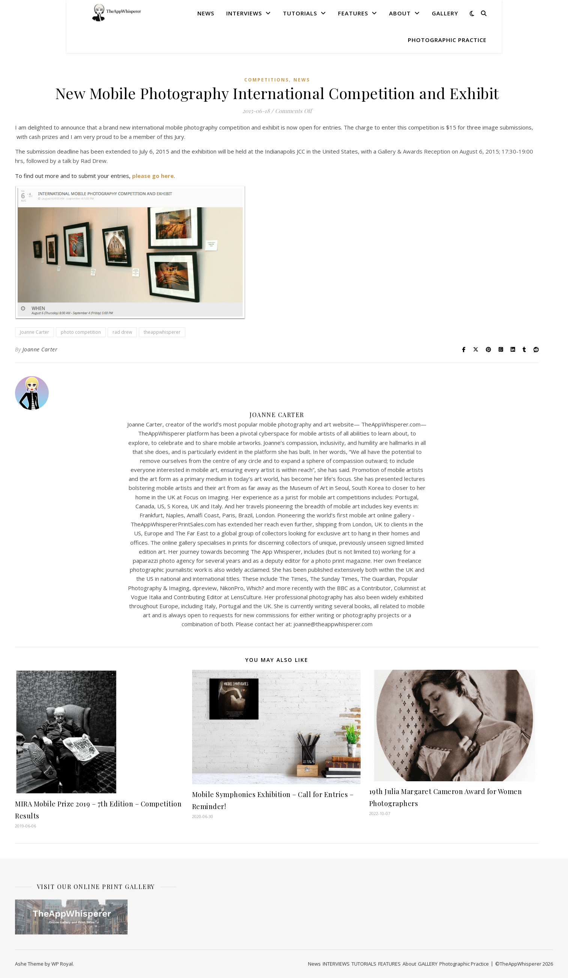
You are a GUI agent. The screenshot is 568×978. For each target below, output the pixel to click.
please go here (153, 175)
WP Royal (62, 963)
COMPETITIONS (266, 80)
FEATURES (353, 13)
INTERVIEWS (244, 13)
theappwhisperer (162, 332)
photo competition (81, 332)
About (400, 13)
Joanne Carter (34, 332)
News (205, 13)
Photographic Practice (447, 40)
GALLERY (445, 13)
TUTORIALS (300, 13)
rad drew (122, 332)
